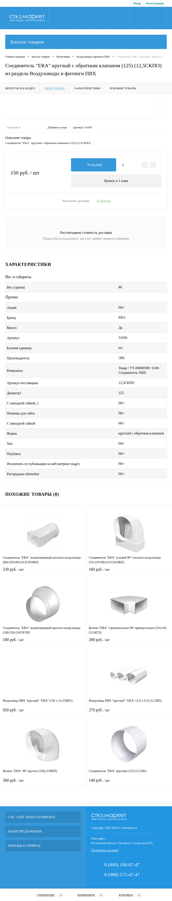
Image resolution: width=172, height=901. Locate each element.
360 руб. (43, 783)
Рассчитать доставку (76, 201)
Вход (137, 3)
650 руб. (43, 713)
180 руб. (43, 643)
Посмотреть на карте (105, 850)
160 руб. (129, 572)
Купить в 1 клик (116, 181)
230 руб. (43, 572)
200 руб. (129, 643)
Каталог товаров (86, 42)
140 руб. (129, 783)
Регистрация (155, 3)
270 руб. (129, 713)
